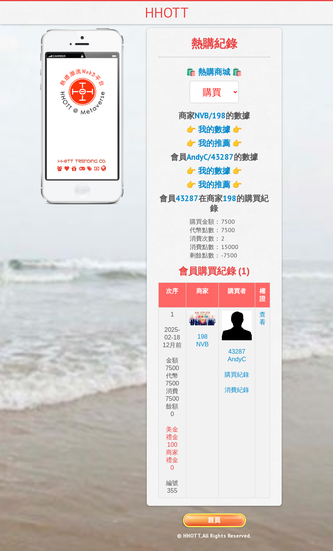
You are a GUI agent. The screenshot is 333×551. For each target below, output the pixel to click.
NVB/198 (210, 115)
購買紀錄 (237, 374)
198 (229, 198)
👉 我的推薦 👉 (214, 143)
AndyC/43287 (210, 157)
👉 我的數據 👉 (214, 129)
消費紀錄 (237, 390)
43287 (187, 198)
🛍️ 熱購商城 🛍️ (214, 72)
